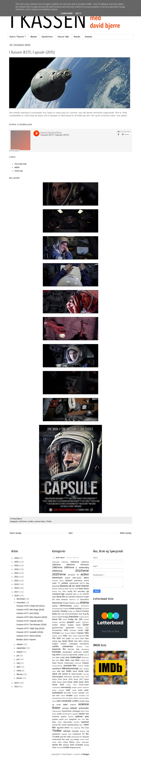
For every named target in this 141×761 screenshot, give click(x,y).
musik (86, 666)
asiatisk (65, 583)
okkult (54, 674)
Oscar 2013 (84, 677)
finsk (80, 614)
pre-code (67, 693)
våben (78, 742)
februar (20, 674)
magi (72, 660)
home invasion (65, 633)
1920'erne (65, 562)
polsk (80, 690)
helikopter (73, 630)
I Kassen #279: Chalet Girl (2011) (30, 606)
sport (66, 719)
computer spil (70, 594)
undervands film (58, 739)
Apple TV (56, 583)
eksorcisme (85, 606)
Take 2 (81, 725)
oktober (20, 644)
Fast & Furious (82, 611)
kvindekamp (65, 655)
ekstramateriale (57, 608)
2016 (16, 595)
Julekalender (67, 646)
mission (85, 663)
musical (80, 666)
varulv (82, 739)
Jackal (54, 641)
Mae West (64, 660)
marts (19, 670)
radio (87, 693)
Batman (55, 589)
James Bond (67, 641)
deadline (72, 597)
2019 (16, 584)
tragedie (64, 734)
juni (18, 659)
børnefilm (81, 591)
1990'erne (69, 567)
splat (87, 716)
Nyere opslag (15, 533)
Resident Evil (84, 695)
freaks (65, 619)
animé (86, 581)
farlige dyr (71, 611)
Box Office (62, 591)
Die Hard (56, 600)
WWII (72, 745)
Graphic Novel (74, 625)
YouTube (60, 747)
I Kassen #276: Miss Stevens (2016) (31, 617)
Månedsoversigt (70, 668)
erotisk (72, 608)
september (21, 648)
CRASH (86, 594)
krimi (58, 655)
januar (19, 678)
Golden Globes (59, 625)
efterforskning (65, 606)
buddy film (72, 591)
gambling (62, 622)
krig (53, 655)
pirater (54, 690)
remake (69, 695)
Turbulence (76, 734)
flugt (84, 614)
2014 (16, 686)
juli (18, 656)
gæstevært (70, 628)
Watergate (85, 742)
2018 (16, 588)
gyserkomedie (57, 628)
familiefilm (56, 611)
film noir (61, 614)
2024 (16, 565)
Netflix (68, 671)
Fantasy (64, 611)
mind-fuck (77, 663)
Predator (75, 693)
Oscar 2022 (58, 684)
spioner (79, 716)
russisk (81, 701)
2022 (16, 573)
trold (69, 734)
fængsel (55, 622)
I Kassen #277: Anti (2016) (27, 613)
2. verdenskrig (82, 567)
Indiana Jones (57, 636)
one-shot (76, 677)
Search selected (73, 558)
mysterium (56, 668)
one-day (86, 674)
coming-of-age (58, 594)
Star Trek (81, 719)
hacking (79, 628)
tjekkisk (82, 731)
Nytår (87, 671)
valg (71, 739)
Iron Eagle (66, 638)
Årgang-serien (75, 747)
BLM (76, 589)
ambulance (78, 581)
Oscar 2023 (72, 685)
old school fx (64, 674)
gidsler (78, 622)
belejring (61, 589)
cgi (87, 591)
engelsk (66, 608)
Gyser (86, 624)
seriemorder (83, 708)
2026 (16, 558)
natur (81, 668)
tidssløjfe (75, 731)
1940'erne (85, 562)
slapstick (75, 714)
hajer (87, 628)
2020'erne (59, 574)
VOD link (18, 171)
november (21, 602)
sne (87, 714)
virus (60, 742)
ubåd (69, 737)
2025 (16, 562)
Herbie (80, 630)
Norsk (80, 671)
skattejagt (76, 711)
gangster (70, 622)
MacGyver (85, 657)
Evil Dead (85, 608)
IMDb (17, 167)
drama (84, 602)
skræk (59, 714)
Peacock (86, 687)
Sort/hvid (55, 717)
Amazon (68, 580)
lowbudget (75, 657)
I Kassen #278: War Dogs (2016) (30, 609)
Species (71, 716)
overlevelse (56, 687)
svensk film (56, 725)
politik (74, 690)
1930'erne (74, 562)
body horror (84, 588)
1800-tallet (55, 562)
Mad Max (55, 660)
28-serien (71, 575)
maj (18, 663)
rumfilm (30, 521)
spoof (61, 719)
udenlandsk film (76, 737)
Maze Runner (57, 663)
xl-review (79, 745)
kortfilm (86, 652)
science (73, 705)
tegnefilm (60, 728)
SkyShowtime (67, 714)
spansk (63, 717)
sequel (73, 708)
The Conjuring (75, 728)
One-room (68, 677)
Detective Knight (82, 597)
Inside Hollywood (79, 636)
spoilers (55, 719)
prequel (81, 693)
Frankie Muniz (84, 617)
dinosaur (64, 600)
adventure (57, 577)
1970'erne (84, 565)
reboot (63, 695)
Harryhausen (57, 630)
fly (88, 614)
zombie (66, 747)
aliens (86, 578)
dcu (67, 597)
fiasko (54, 614)
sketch (82, 711)
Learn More (67, 13)
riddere (75, 698)
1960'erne (70, 565)
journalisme (84, 644)
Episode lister (47, 36)
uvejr (67, 739)
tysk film (63, 737)
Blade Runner (69, 589)
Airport (67, 578)
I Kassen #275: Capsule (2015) (29, 621)
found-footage (63, 617)
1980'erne (57, 567)
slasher (82, 714)
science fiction (39, 521)
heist (66, 630)
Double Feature (69, 603)
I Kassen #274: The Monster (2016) (31, 624)
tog (87, 731)
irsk (72, 638)
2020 (16, 580)
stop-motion (67, 722)
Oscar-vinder (84, 685)
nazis (54, 671)
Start (70, 533)
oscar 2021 (84, 682)
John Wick (78, 641)
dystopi (55, 606)
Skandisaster (67, 711)
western (66, 745)
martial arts (85, 660)
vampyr (76, 739)
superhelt (85, 722)
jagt (59, 641)
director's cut (74, 599)
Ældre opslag (125, 533)
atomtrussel (73, 583)
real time (55, 696)
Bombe (54, 591)
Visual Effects (69, 742)
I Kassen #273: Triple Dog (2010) (30, 628)
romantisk (66, 701)
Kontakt (77, 36)
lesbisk (81, 655)
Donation (88, 36)
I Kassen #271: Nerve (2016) (28, 636)
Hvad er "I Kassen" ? (18, 36)
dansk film (60, 597)
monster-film (70, 665)
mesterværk (68, 663)
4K (78, 575)
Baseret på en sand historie (74, 586)
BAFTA (82, 583)
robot (58, 701)
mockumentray (57, 666)
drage (78, 603)
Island (77, 638)
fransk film (57, 619)
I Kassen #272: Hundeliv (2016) (29, 632)
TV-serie (55, 737)
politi (68, 690)
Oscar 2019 (62, 682)
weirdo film (57, 745)
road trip (81, 698)
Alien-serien (77, 578)
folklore (54, 617)
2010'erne (23, 521)
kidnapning (85, 649)
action (85, 574)
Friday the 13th (75, 619)
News (75, 671)
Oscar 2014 (57, 679)
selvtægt (65, 708)
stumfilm (77, 722)
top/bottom (56, 734)
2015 (16, 683)
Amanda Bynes (58, 580)
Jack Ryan (84, 638)
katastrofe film (59, 649)
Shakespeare (56, 711)
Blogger (86, 754)
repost (76, 695)
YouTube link (20, 164)
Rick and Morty (67, 698)
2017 (16, 592)
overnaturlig (66, 687)
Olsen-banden (76, 674)
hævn (73, 633)
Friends (86, 619)
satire (65, 704)
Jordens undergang (68, 644)
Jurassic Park (83, 646)
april (19, 667)
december (21, 599)
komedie (56, 652)
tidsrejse (66, 731)
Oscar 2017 (78, 679)
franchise (73, 616)
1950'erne (56, 565)
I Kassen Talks (63, 36)
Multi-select (59, 558)
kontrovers (78, 652)
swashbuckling (72, 725)
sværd (64, 725)
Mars (77, 660)
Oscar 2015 (67, 679)
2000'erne (57, 571)
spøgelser (73, 719)
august (20, 652)
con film (79, 594)
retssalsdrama (57, 698)
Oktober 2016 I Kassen (26, 639)
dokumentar (57, 603)
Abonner (33, 36)
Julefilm (55, 646)
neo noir (61, 671)
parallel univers (77, 687)
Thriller (48, 521)
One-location (57, 677)
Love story (65, 657)
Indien (70, 636)
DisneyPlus (84, 600)
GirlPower (85, 622)
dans (54, 597)
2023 (16, 569)
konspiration (67, 652)
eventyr (78, 608)
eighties (76, 606)
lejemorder (73, 655)
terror (67, 728)
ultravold (85, 737)
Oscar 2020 (72, 682)
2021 (16, 577)
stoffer (60, 722)
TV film (85, 734)
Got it (78, 13)
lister (58, 657)
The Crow (85, 728)
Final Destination (71, 614)
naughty (86, 668)
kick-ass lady (73, 649)
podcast (61, 690)
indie (65, 636)
